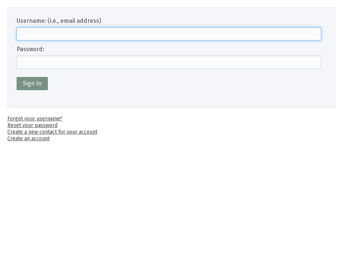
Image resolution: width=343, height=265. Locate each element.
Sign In (32, 83)
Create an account (28, 138)
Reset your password (32, 125)
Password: (30, 49)
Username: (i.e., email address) (59, 20)
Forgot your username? (34, 119)
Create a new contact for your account (52, 132)
